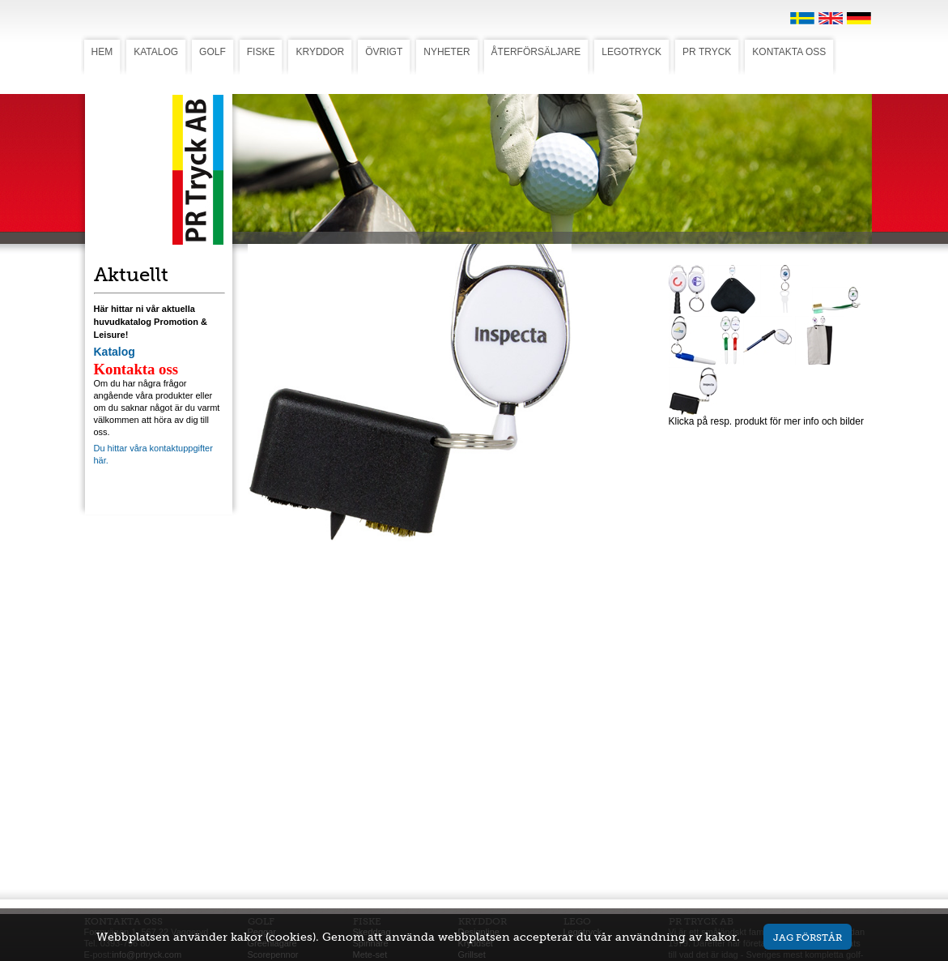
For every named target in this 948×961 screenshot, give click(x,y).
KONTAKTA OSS (789, 52)
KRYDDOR (319, 52)
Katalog (114, 351)
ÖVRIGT (383, 52)
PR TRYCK (706, 52)
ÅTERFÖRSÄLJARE (536, 52)
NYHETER (446, 52)
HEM (102, 52)
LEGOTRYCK (631, 52)
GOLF (212, 52)
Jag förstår (807, 937)
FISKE (261, 52)
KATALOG (156, 52)
